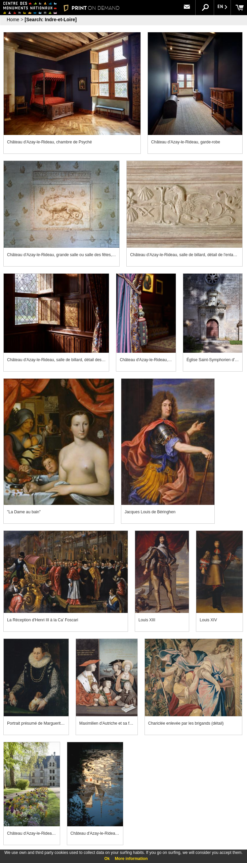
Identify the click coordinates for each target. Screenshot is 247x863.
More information (131, 858)
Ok (107, 858)
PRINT (92, 8)
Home (13, 19)
